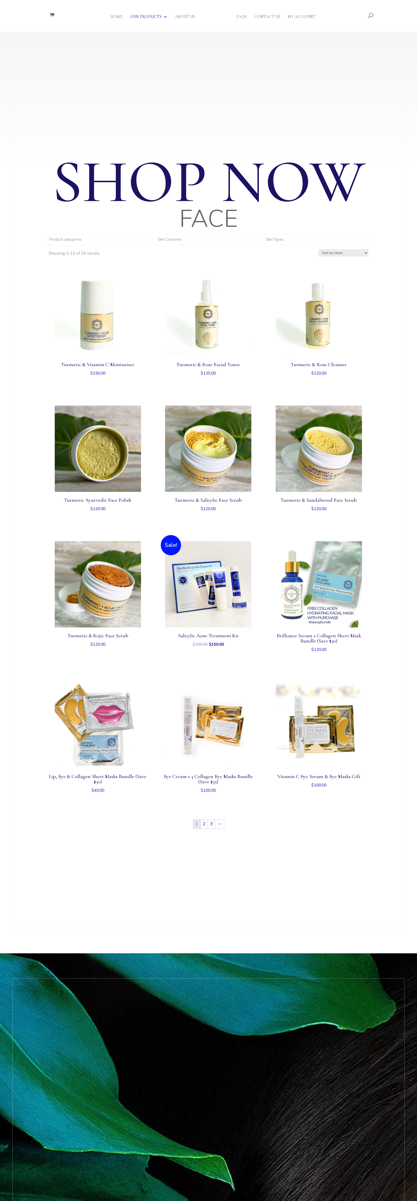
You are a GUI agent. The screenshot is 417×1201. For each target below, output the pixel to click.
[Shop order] (343, 253)
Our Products (148, 15)
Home (118, 15)
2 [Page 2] (204, 824)
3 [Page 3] (211, 824)
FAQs (239, 15)
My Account (299, 15)
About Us (187, 15)
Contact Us (265, 15)
